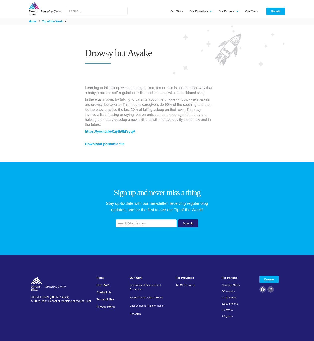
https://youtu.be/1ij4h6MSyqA (110, 131)
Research (135, 313)
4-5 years (227, 316)
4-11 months (229, 297)
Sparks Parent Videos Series (146, 297)
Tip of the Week (52, 21)
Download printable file (105, 144)
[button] (200, 11)
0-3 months (228, 291)
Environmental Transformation (147, 305)
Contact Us (103, 292)
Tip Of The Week (185, 285)
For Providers (185, 277)
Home (33, 21)
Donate (275, 11)
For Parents (230, 277)
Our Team (251, 11)
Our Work (177, 11)
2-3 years (227, 309)
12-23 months (230, 303)
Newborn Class (231, 285)
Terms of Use (105, 299)
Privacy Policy (105, 306)
